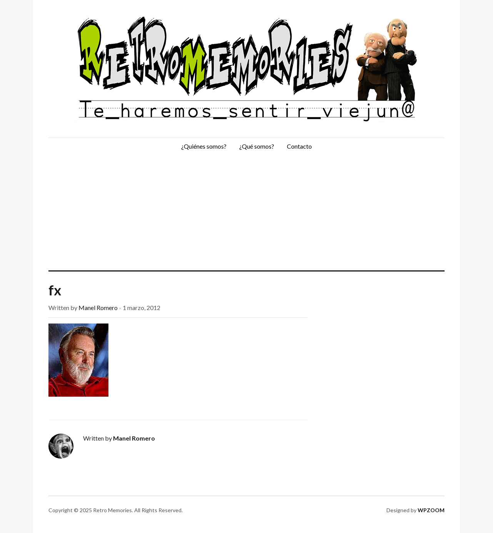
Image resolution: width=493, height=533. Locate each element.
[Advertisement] (246, 212)
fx (54, 290)
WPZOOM (431, 510)
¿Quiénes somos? (204, 146)
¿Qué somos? (256, 146)
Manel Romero (98, 307)
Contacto (299, 146)
